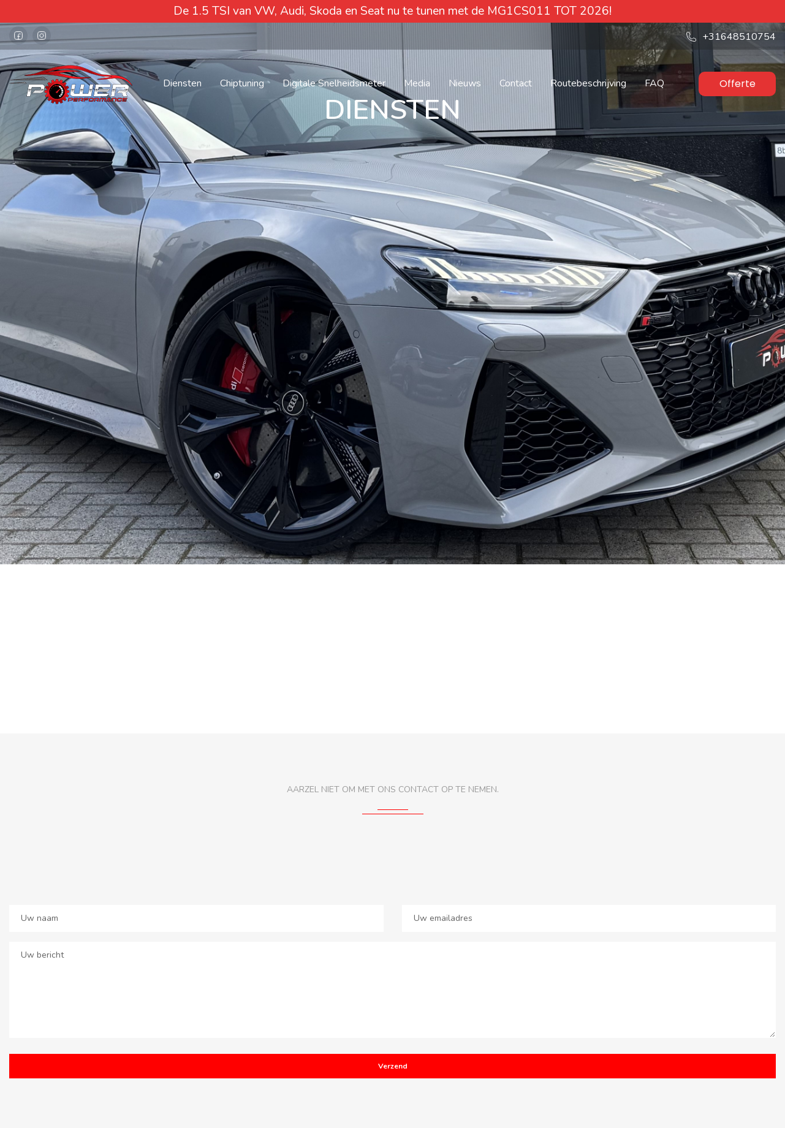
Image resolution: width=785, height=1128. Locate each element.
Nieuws (465, 83)
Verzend (393, 1066)
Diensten (182, 83)
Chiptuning (242, 83)
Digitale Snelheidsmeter (334, 83)
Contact (515, 83)
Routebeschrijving (588, 83)
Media (417, 83)
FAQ (654, 83)
